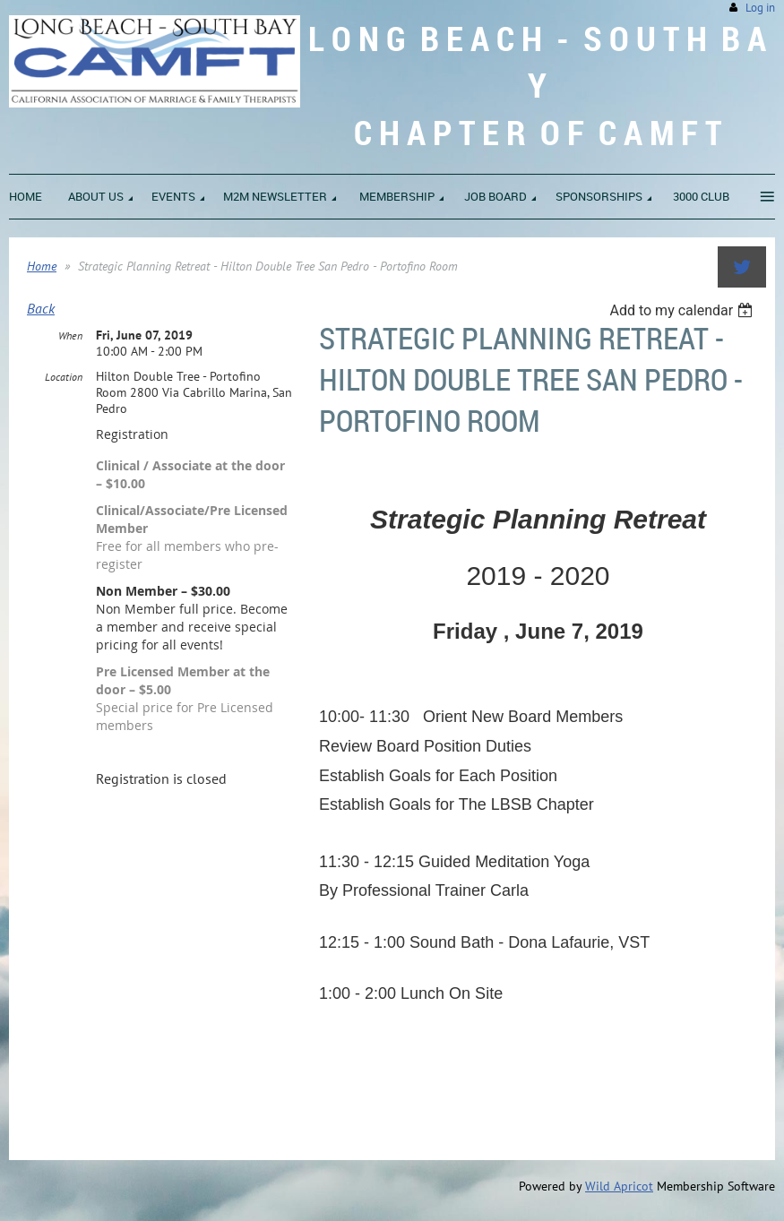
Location (63, 376)
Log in (760, 7)
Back (41, 308)
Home (41, 266)
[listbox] (683, 310)
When (70, 335)
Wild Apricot (619, 1186)
